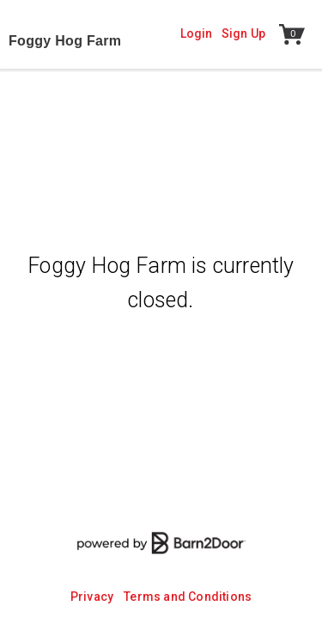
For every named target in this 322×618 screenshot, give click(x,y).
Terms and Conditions (188, 596)
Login (196, 33)
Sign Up (243, 33)
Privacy (91, 596)
